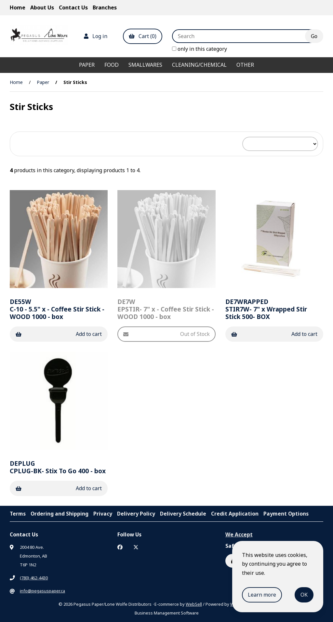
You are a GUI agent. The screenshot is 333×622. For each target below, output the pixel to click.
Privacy (102, 513)
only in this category (199, 48)
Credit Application (235, 513)
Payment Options (286, 513)
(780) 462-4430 (34, 578)
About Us (42, 7)
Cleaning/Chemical (199, 64)
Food (111, 64)
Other (245, 64)
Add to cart (59, 334)
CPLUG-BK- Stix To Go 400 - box (58, 467)
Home (17, 7)
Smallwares (145, 64)
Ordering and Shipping (59, 513)
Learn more (262, 594)
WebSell (194, 604)
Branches (105, 7)
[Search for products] (243, 36)
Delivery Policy (136, 513)
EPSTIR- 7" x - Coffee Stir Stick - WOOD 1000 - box (165, 309)
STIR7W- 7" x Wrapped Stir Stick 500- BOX (266, 309)
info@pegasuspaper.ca (42, 591)
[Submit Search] (314, 36)
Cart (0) (142, 36)
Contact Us (73, 7)
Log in (95, 36)
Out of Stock (166, 334)
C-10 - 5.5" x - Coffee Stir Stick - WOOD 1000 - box (57, 309)
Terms (18, 513)
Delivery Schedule (183, 513)
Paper (87, 64)
